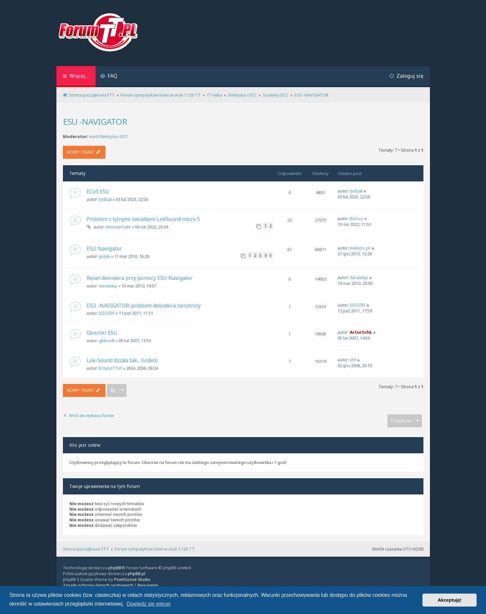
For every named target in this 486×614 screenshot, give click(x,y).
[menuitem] (109, 76)
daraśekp (108, 286)
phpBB (114, 568)
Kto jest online (85, 445)
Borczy (356, 218)
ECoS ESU (98, 191)
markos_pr (360, 248)
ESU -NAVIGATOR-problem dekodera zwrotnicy (144, 305)
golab (104, 256)
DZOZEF (106, 313)
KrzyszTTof (110, 368)
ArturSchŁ (361, 332)
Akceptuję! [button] (450, 600)
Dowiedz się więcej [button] (148, 604)
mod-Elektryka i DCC (108, 136)
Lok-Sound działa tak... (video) (122, 360)
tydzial (105, 199)
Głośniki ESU (102, 332)
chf (353, 360)
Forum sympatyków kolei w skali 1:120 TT (155, 549)
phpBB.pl (136, 573)
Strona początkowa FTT (86, 549)
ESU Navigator (104, 248)
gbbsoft (106, 340)
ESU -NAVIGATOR (95, 121)
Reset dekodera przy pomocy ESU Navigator (140, 278)
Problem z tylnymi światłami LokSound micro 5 (143, 219)
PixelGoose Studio (132, 579)
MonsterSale (118, 227)
